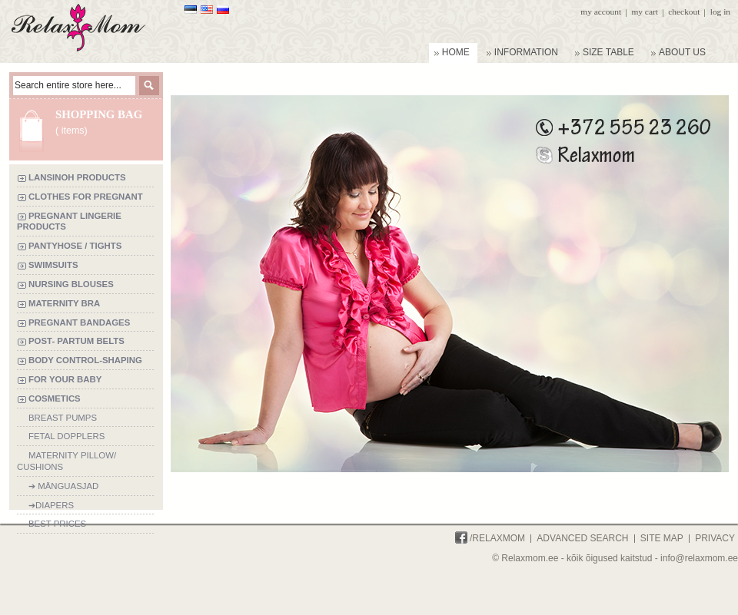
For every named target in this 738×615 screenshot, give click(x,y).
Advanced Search (582, 538)
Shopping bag (98, 114)
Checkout (684, 11)
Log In (720, 11)
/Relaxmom (490, 538)
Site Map (661, 538)
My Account (600, 11)
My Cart (644, 11)
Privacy (715, 538)
